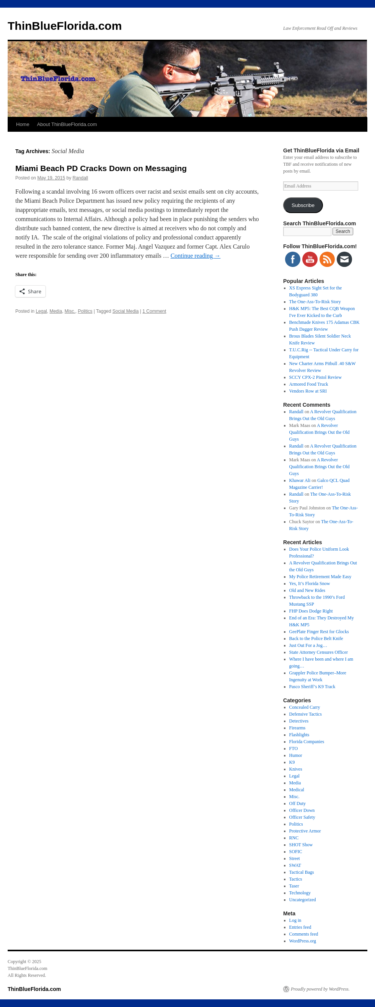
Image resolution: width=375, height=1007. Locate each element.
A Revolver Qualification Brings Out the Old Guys (319, 432)
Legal (41, 311)
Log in (295, 920)
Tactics (295, 879)
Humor (295, 755)
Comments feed (303, 934)
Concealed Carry (304, 707)
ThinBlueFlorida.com (65, 25)
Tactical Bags (301, 872)
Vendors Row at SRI (308, 391)
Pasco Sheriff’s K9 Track (312, 686)
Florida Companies (306, 741)
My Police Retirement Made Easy (320, 576)
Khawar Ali (300, 480)
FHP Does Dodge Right (311, 611)
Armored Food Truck (308, 384)
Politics (85, 311)
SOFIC (295, 851)
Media (55, 311)
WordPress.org (302, 941)
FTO (293, 748)
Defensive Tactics (305, 714)
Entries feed (300, 927)
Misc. (70, 311)
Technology (300, 892)
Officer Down (302, 810)
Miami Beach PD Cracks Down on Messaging (101, 168)
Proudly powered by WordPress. (320, 989)
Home (22, 124)
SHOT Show (301, 844)
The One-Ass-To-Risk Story (315, 301)
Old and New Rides (307, 590)
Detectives (299, 721)
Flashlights (299, 734)
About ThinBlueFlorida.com (67, 124)
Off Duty (297, 803)
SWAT (295, 865)
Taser (294, 886)
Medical (296, 789)
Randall (80, 178)
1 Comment (154, 311)
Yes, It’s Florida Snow (309, 583)
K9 (292, 762)
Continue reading (196, 255)
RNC (294, 838)
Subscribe (303, 205)
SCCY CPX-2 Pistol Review (315, 377)
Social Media (125, 311)
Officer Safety (302, 817)
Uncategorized (302, 899)
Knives (295, 769)
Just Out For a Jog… (308, 645)
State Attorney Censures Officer (318, 652)
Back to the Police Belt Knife (316, 638)
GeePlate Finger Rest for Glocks (319, 631)
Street (294, 858)
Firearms (297, 728)
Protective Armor (305, 831)
